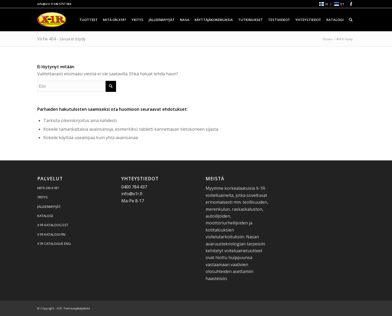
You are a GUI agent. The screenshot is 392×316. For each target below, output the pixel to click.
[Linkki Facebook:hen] (351, 4)
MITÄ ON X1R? (48, 188)
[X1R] (51, 19)
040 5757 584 (62, 4)
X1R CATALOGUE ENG (54, 243)
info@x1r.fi (45, 4)
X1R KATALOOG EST (52, 225)
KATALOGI (45, 215)
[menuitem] (323, 4)
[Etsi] (350, 19)
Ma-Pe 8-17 (132, 201)
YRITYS (42, 197)
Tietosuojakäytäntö (76, 308)
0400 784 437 (134, 187)
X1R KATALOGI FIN (51, 234)
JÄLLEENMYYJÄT (49, 206)
